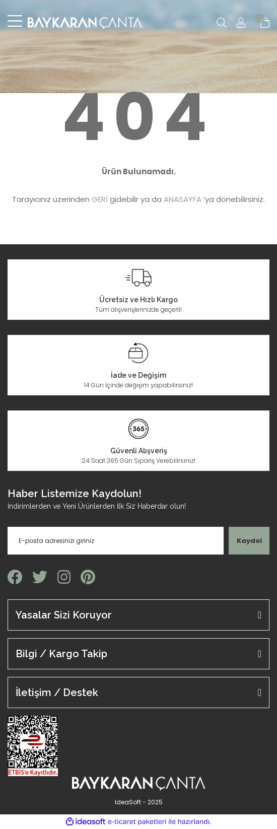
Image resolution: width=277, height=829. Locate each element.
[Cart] (264, 23)
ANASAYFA (182, 199)
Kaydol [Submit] (249, 540)
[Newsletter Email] (116, 541)
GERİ (100, 199)
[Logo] (85, 23)
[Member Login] (241, 23)
